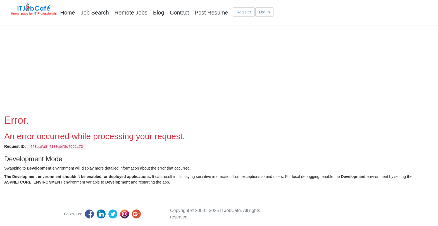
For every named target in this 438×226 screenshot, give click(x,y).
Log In (264, 12)
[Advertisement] (219, 67)
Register (244, 12)
